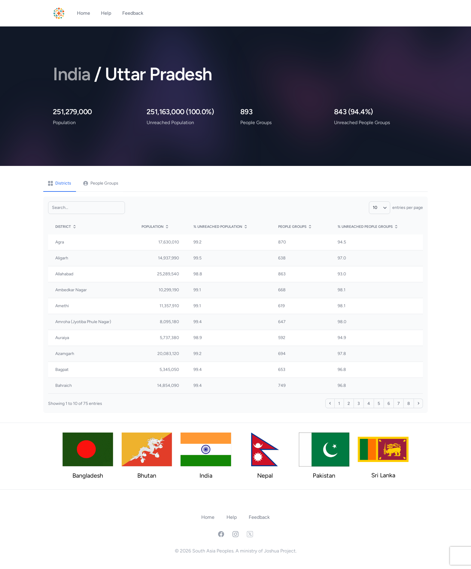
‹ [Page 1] (330, 403)
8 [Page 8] (408, 403)
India (73, 74)
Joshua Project (280, 551)
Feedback (132, 13)
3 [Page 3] (358, 403)
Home (84, 13)
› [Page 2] (418, 403)
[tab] (59, 184)
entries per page (396, 207)
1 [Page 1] (339, 403)
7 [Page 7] (398, 403)
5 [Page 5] (379, 403)
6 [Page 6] (388, 403)
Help (107, 13)
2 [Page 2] (349, 403)
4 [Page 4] (368, 403)
